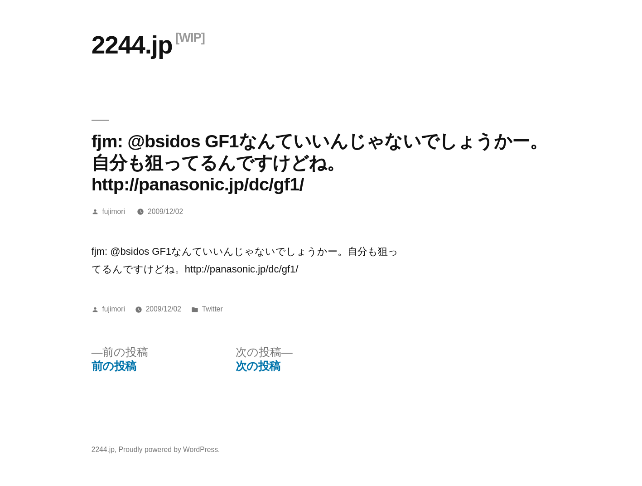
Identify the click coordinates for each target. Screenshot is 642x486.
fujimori (113, 211)
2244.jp (132, 45)
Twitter (212, 309)
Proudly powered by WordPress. (169, 449)
